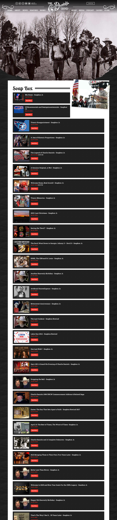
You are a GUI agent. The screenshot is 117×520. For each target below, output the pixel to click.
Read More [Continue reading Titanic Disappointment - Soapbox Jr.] (34, 128)
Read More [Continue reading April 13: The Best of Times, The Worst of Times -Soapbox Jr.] (34, 430)
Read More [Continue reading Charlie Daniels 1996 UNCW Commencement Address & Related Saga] (34, 400)
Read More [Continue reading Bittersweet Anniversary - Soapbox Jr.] (34, 309)
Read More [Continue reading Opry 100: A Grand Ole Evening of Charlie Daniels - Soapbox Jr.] (34, 370)
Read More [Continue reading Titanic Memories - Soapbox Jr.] (34, 204)
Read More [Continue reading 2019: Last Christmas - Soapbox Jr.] (34, 219)
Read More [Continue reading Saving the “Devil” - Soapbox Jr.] (34, 234)
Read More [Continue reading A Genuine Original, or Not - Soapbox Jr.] (34, 173)
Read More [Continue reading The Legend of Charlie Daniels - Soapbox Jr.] (34, 158)
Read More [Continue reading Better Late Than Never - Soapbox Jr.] (34, 475)
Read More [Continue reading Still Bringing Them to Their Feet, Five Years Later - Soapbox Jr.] (34, 460)
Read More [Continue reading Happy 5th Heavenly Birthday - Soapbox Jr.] (34, 506)
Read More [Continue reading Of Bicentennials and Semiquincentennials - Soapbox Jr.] (29, 114)
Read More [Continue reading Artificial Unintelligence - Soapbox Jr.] (34, 294)
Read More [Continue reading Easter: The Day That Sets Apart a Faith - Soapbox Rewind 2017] (34, 415)
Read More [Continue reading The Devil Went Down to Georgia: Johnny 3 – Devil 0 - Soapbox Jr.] (34, 249)
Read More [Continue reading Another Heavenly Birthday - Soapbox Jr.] (34, 279)
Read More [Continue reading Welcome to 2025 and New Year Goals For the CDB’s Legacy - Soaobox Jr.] (34, 491)
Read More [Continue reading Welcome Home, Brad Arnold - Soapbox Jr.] (34, 188)
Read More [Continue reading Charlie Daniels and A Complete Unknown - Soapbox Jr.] (34, 445)
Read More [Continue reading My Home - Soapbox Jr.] (29, 100)
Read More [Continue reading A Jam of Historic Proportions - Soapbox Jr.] (34, 143)
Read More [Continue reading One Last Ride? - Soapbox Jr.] (34, 355)
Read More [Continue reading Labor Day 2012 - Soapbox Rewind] (34, 340)
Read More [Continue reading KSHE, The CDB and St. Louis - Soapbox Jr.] (34, 264)
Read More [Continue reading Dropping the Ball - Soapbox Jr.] (34, 385)
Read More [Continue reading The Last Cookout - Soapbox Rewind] (34, 324)
